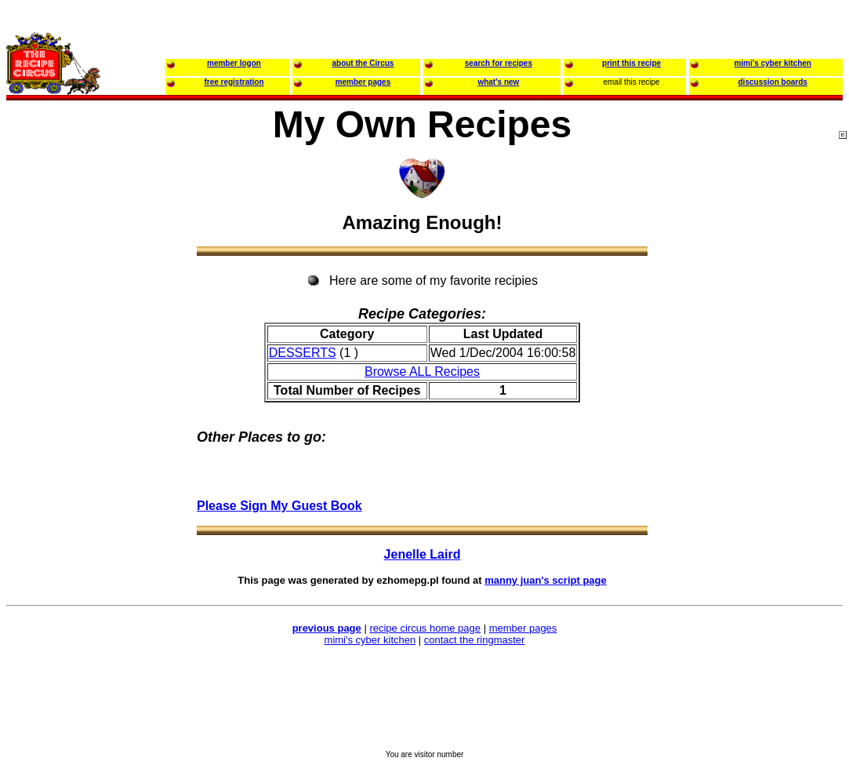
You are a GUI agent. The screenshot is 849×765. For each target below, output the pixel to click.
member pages (523, 628)
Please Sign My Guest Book (279, 505)
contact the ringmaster (474, 640)
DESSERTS (302, 352)
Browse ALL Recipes (422, 371)
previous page (326, 628)
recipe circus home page (425, 628)
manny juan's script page (545, 580)
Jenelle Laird (422, 554)
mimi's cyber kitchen (370, 640)
